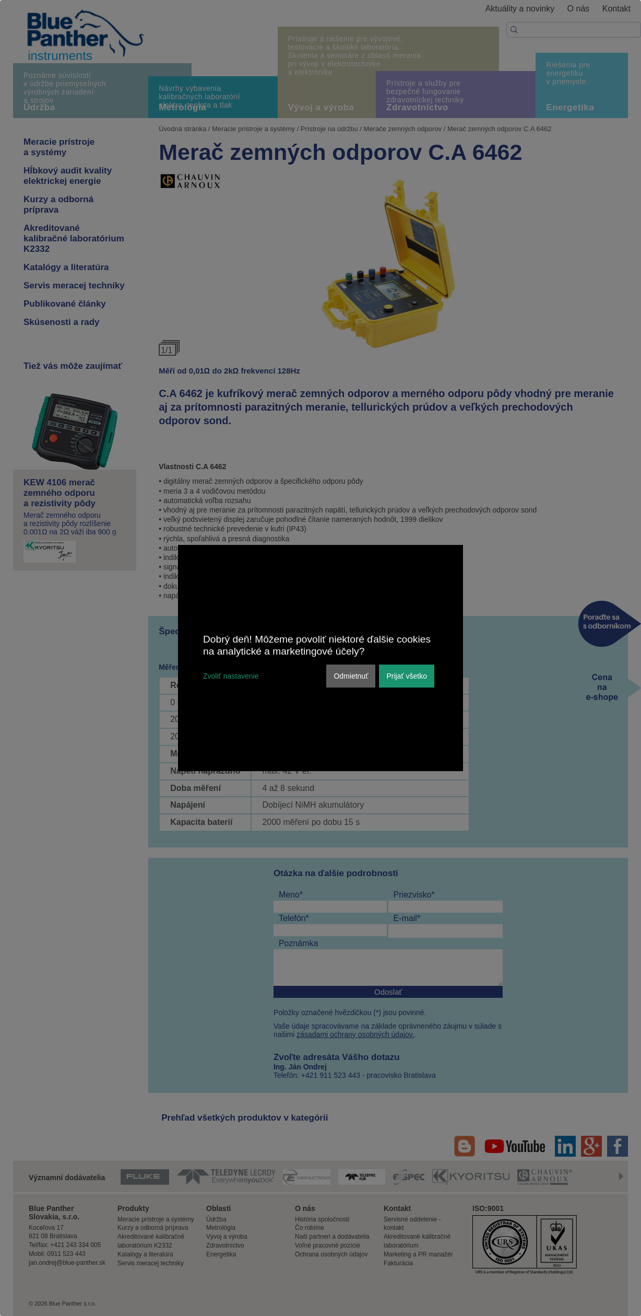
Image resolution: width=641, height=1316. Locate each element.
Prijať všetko (406, 676)
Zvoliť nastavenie (230, 676)
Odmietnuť (351, 676)
